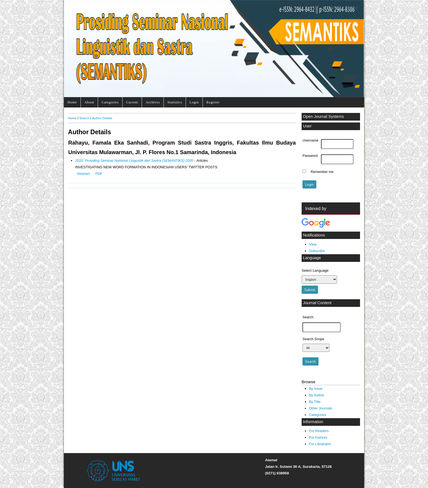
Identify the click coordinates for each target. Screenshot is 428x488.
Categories (110, 102)
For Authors (318, 437)
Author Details (102, 118)
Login (335, 7)
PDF (98, 174)
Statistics (174, 102)
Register (352, 7)
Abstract (83, 174)
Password (310, 156)
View (313, 244)
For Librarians (320, 444)
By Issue (316, 389)
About (89, 102)
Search (84, 118)
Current (132, 102)
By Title (315, 402)
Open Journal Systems (323, 116)
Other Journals (320, 408)
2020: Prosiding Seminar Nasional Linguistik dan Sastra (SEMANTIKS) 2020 (134, 160)
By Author (317, 395)
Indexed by (315, 208)
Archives (153, 102)
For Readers (319, 431)
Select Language (315, 270)
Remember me (322, 172)
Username (310, 140)
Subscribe (317, 251)
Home (72, 102)
